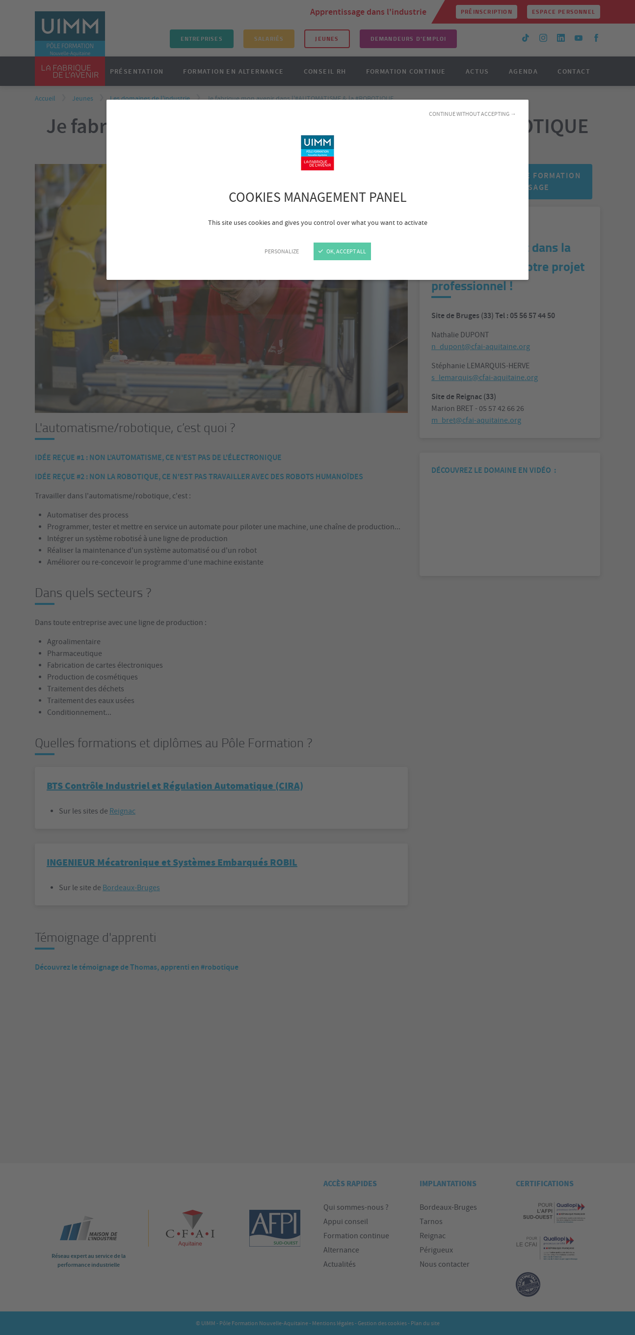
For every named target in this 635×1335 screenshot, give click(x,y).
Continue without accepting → (472, 114)
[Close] (317, 667)
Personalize (282, 251)
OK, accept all (342, 251)
